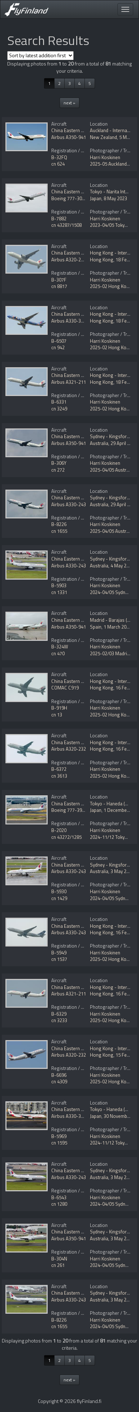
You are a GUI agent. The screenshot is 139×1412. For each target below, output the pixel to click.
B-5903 (58, 585)
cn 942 (58, 347)
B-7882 (58, 218)
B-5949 (58, 952)
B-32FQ (59, 157)
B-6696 (58, 1075)
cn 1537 (59, 959)
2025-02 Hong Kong (111, 286)
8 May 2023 (115, 198)
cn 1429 (59, 898)
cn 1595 (59, 1142)
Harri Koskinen (105, 157)
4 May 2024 (122, 565)
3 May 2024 (122, 871)
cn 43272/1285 (66, 837)
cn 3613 (59, 775)
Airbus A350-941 (68, 137)
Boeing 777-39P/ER (71, 810)
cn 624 (58, 163)
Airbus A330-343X (69, 320)
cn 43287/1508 (66, 225)
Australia (99, 443)
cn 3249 (59, 408)
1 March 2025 (117, 626)
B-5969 (58, 1136)
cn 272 (58, 469)
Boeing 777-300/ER (71, 198)
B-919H (59, 707)
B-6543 (58, 1197)
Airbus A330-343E (69, 1116)
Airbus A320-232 (68, 748)
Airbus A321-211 (68, 382)
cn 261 (58, 1265)
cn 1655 (59, 531)
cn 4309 (59, 1081)
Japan (95, 198)
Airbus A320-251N (70, 259)
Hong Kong (101, 259)
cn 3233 (59, 1020)
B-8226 (58, 524)
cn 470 (58, 653)
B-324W (59, 646)
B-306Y (58, 463)
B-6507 (58, 341)
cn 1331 (59, 592)
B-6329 (58, 1013)
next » (69, 102)
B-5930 (58, 891)
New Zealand (103, 137)
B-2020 (58, 830)
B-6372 (58, 769)
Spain (95, 626)
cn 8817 (59, 286)
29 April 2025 (123, 443)
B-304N (59, 1258)
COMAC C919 (65, 687)
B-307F (58, 279)
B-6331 (58, 401)
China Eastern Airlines (73, 130)
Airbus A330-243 (68, 504)
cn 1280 (59, 1204)
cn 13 (56, 714)
